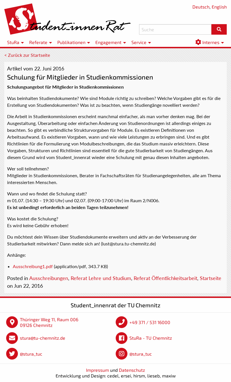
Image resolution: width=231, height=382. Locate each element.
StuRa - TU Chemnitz (150, 338)
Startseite (210, 278)
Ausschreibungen (48, 278)
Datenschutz (132, 370)
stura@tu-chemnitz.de (42, 338)
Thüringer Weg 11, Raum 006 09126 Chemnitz (49, 322)
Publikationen (71, 42)
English (219, 6)
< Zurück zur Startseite (27, 55)
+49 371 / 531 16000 (149, 322)
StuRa (13, 42)
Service (138, 42)
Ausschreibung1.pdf (33, 266)
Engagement (108, 42)
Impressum (97, 370)
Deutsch (200, 6)
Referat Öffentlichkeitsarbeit (165, 278)
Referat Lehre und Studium (101, 278)
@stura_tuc (31, 353)
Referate (38, 42)
